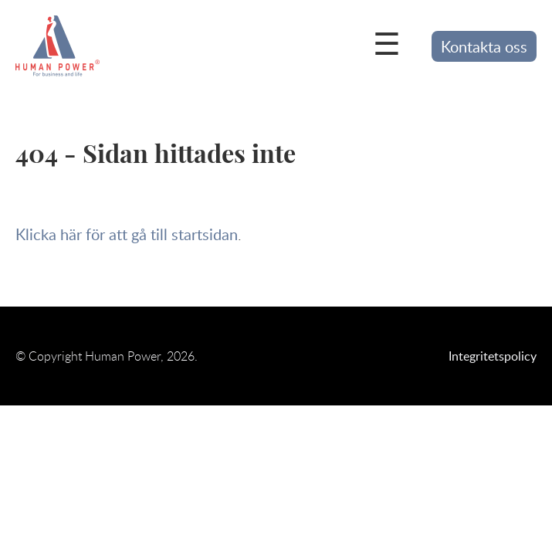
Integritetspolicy (493, 356)
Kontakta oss (484, 46)
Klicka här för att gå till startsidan (126, 234)
